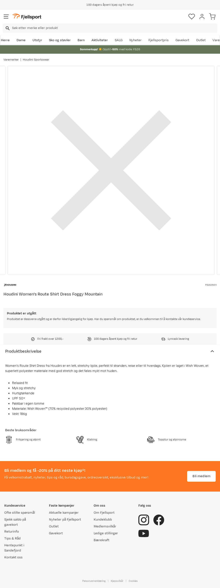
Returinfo (11, 531)
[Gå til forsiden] (26, 17)
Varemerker (11, 60)
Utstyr (37, 40)
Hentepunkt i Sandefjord (14, 548)
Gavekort (182, 40)
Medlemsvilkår (105, 526)
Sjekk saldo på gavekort (15, 522)
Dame (21, 40)
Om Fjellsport (104, 512)
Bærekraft (101, 540)
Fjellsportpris (158, 40)
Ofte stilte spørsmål (19, 512)
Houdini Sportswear (36, 60)
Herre (5, 40)
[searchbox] (114, 28)
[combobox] (110, 28)
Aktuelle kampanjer (64, 512)
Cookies (133, 581)
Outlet (201, 40)
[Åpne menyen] (6, 16)
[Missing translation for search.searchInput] (7, 28)
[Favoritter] (191, 16)
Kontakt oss (13, 557)
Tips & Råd (12, 538)
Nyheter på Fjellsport (65, 519)
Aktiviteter (100, 40)
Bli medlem (201, 476)
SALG (118, 40)
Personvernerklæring (93, 581)
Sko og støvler (60, 40)
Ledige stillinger (106, 533)
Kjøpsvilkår (117, 581)
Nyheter (135, 40)
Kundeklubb (103, 519)
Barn (81, 40)
